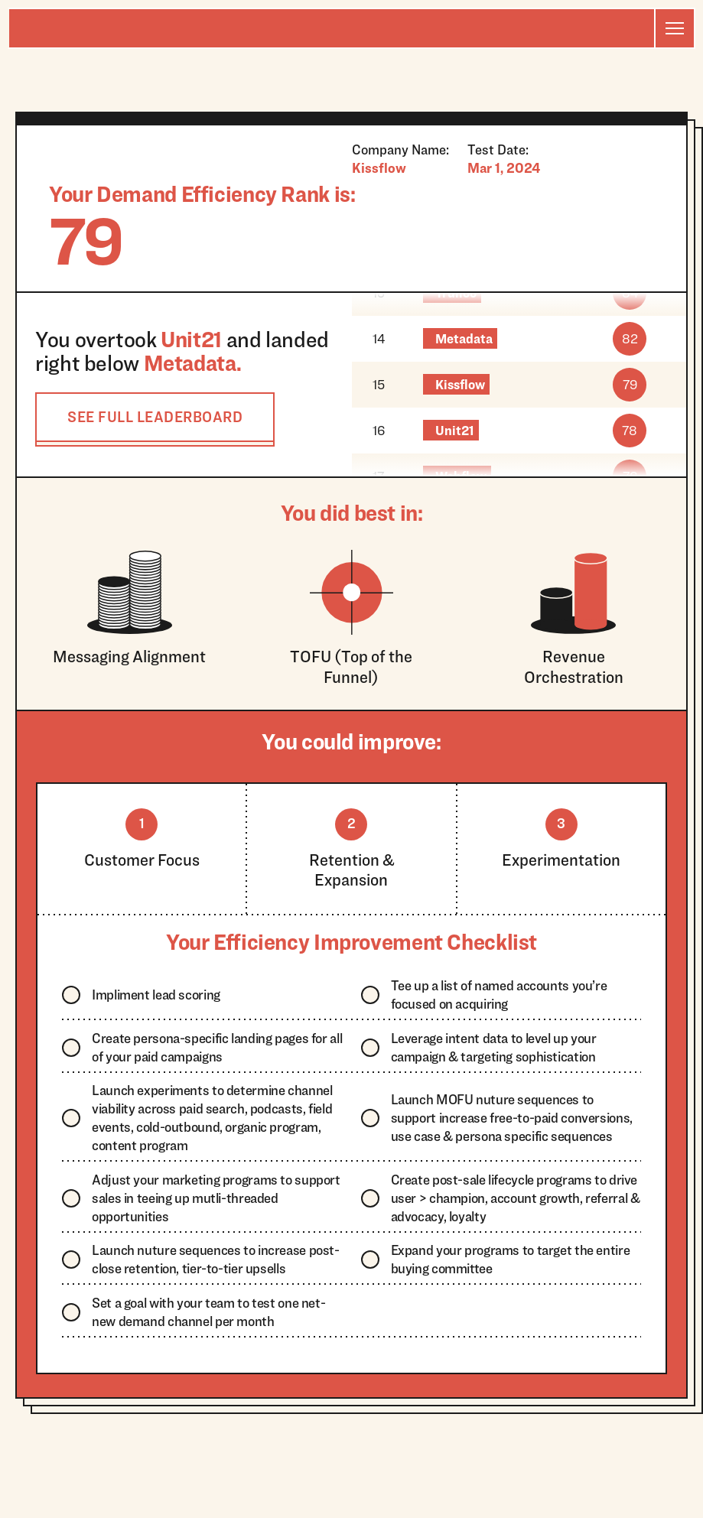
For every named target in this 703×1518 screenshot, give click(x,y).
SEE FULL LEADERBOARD (154, 417)
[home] (331, 28)
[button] (674, 28)
